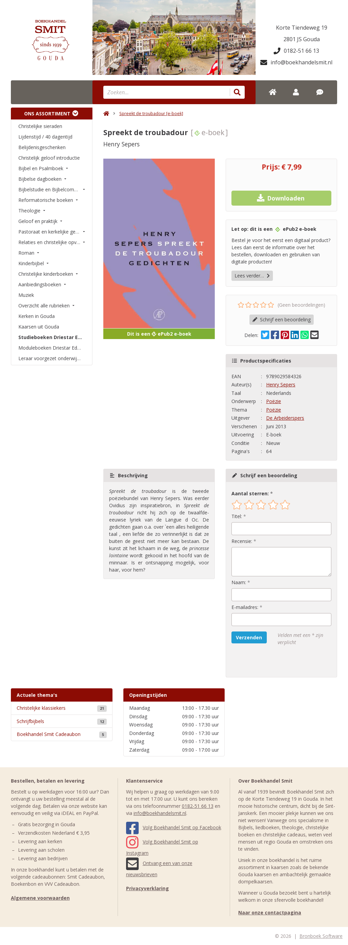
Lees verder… (252, 275)
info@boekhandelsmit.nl (296, 62)
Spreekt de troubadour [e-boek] (151, 113)
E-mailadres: (244, 607)
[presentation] (274, 661)
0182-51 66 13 (296, 50)
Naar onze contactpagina (269, 912)
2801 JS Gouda (301, 39)
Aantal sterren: (250, 493)
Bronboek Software (321, 936)
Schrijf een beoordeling (282, 319)
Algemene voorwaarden (40, 898)
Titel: (236, 516)
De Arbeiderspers (285, 418)
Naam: (238, 582)
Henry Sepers (280, 384)
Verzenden (249, 637)
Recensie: (241, 541)
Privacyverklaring (147, 888)
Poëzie (273, 401)
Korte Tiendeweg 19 (301, 27)
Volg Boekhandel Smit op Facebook (173, 827)
